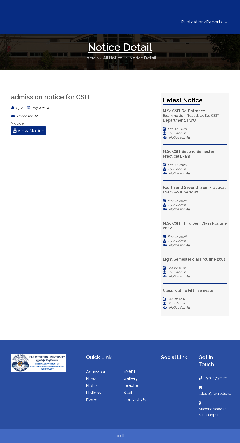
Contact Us (135, 399)
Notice (92, 385)
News (92, 378)
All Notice (113, 57)
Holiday (93, 392)
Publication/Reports (204, 21)
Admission (96, 371)
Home (90, 57)
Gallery (131, 378)
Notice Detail (143, 57)
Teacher (132, 385)
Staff (128, 392)
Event (92, 399)
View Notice (29, 131)
